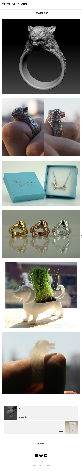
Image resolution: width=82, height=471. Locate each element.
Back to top (41, 461)
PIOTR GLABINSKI (14, 5)
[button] (41, 443)
